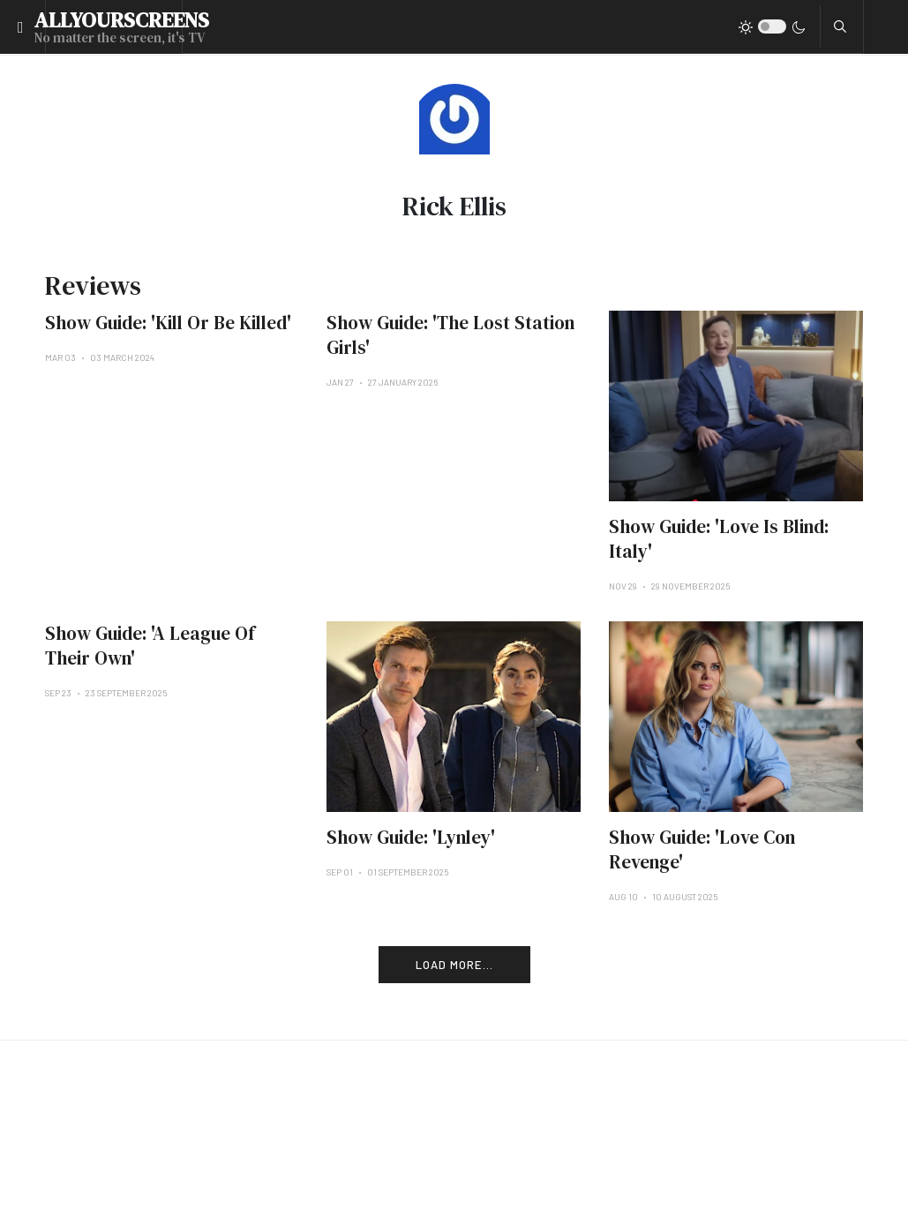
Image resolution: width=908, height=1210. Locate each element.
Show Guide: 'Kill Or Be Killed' (168, 322)
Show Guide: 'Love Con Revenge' (702, 849)
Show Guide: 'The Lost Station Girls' (450, 335)
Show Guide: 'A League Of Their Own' (150, 645)
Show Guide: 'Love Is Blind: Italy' (719, 539)
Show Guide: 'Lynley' (410, 837)
